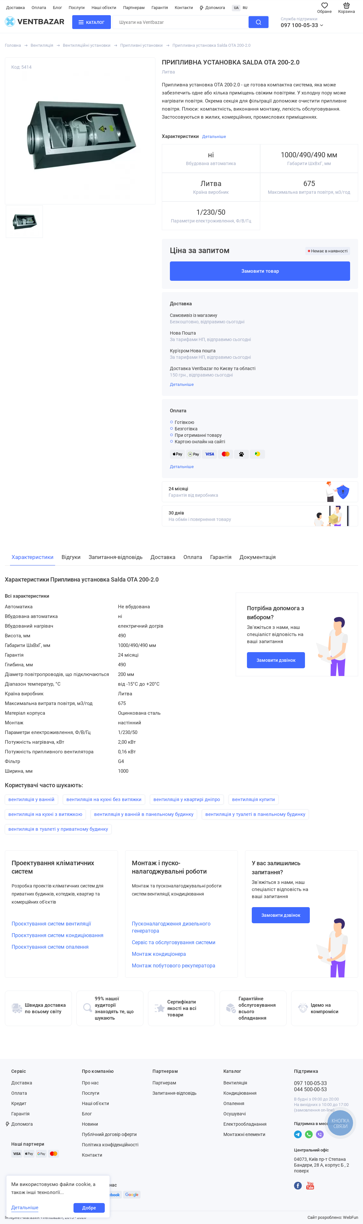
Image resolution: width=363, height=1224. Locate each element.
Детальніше (182, 384)
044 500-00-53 (310, 1089)
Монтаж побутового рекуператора (173, 966)
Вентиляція (42, 45)
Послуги (77, 7)
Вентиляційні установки (87, 45)
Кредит (18, 1103)
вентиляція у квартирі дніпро (186, 799)
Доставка (15, 7)
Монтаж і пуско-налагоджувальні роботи (169, 867)
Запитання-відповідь (174, 1093)
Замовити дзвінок (276, 660)
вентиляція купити (253, 799)
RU (245, 8)
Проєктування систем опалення (50, 947)
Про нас (90, 1082)
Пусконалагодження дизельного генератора (171, 927)
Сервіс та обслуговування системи (173, 942)
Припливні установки (141, 45)
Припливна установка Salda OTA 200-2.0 (211, 45)
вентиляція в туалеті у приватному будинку (58, 829)
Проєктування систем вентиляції (51, 924)
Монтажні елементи (244, 1134)
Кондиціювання (240, 1093)
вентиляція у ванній (31, 799)
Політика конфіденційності (110, 1144)
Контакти (184, 7)
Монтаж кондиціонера (159, 954)
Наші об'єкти (104, 7)
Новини (90, 1124)
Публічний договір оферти (109, 1134)
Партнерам (134, 7)
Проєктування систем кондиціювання (57, 935)
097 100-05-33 (299, 25)
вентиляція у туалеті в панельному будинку (255, 814)
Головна (13, 45)
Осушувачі (234, 1113)
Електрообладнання (245, 1124)
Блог (57, 7)
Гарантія (160, 7)
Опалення (233, 1103)
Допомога (212, 7)
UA (236, 8)
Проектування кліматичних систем (53, 867)
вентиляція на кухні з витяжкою (45, 814)
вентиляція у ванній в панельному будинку (143, 814)
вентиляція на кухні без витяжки (104, 799)
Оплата (39, 7)
